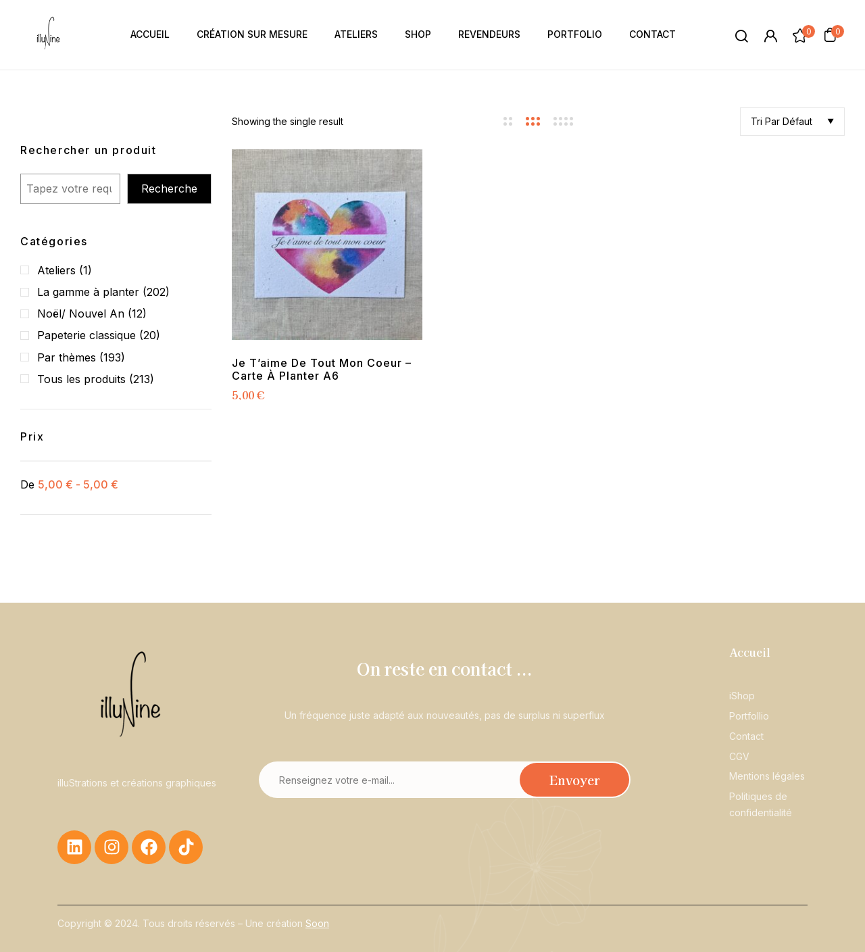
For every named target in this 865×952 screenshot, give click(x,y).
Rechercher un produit (88, 150)
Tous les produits (81, 379)
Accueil (749, 652)
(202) (156, 292)
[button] (830, 34)
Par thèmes (66, 357)
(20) (149, 335)
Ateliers (56, 270)
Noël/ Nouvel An (80, 313)
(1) (85, 270)
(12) (137, 313)
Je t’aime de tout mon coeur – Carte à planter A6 (322, 369)
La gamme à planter (88, 292)
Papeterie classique (86, 335)
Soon (317, 923)
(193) (112, 357)
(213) (141, 379)
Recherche (169, 188)
